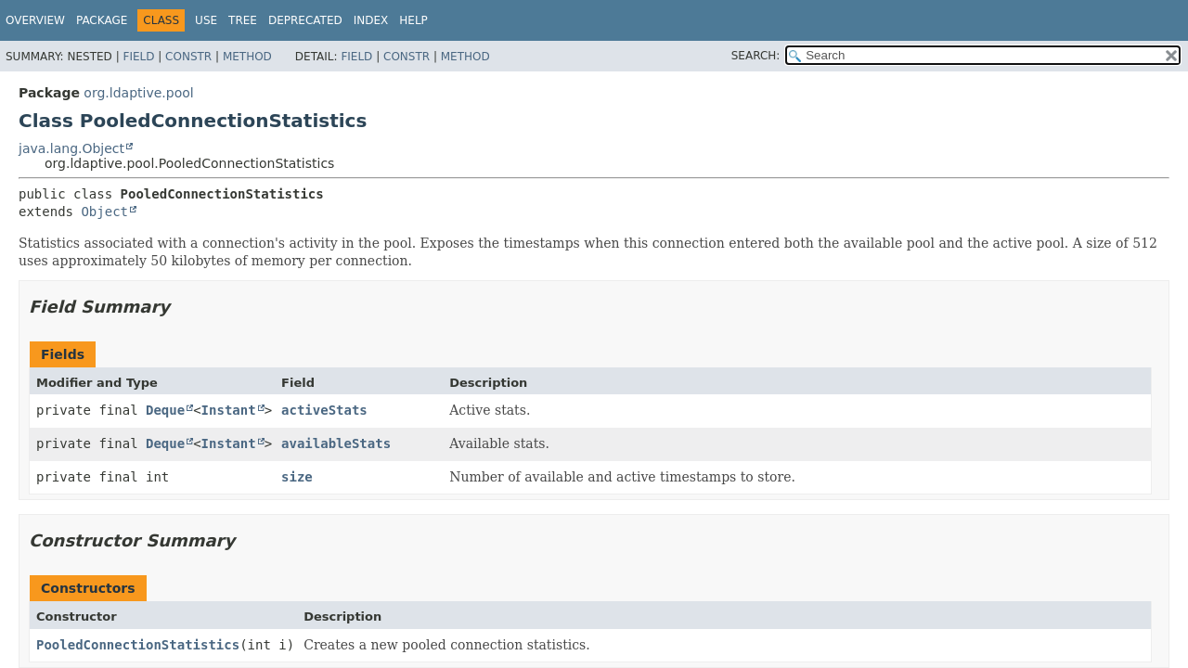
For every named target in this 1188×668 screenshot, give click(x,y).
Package (101, 20)
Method (247, 56)
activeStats (324, 410)
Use (206, 20)
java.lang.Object (71, 148)
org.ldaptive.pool (138, 92)
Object (104, 211)
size (297, 476)
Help (413, 20)
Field (138, 56)
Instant (228, 410)
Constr (188, 56)
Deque (165, 410)
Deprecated (305, 20)
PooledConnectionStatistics (137, 644)
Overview (35, 20)
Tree (242, 20)
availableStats (336, 443)
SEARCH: (756, 55)
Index (371, 20)
